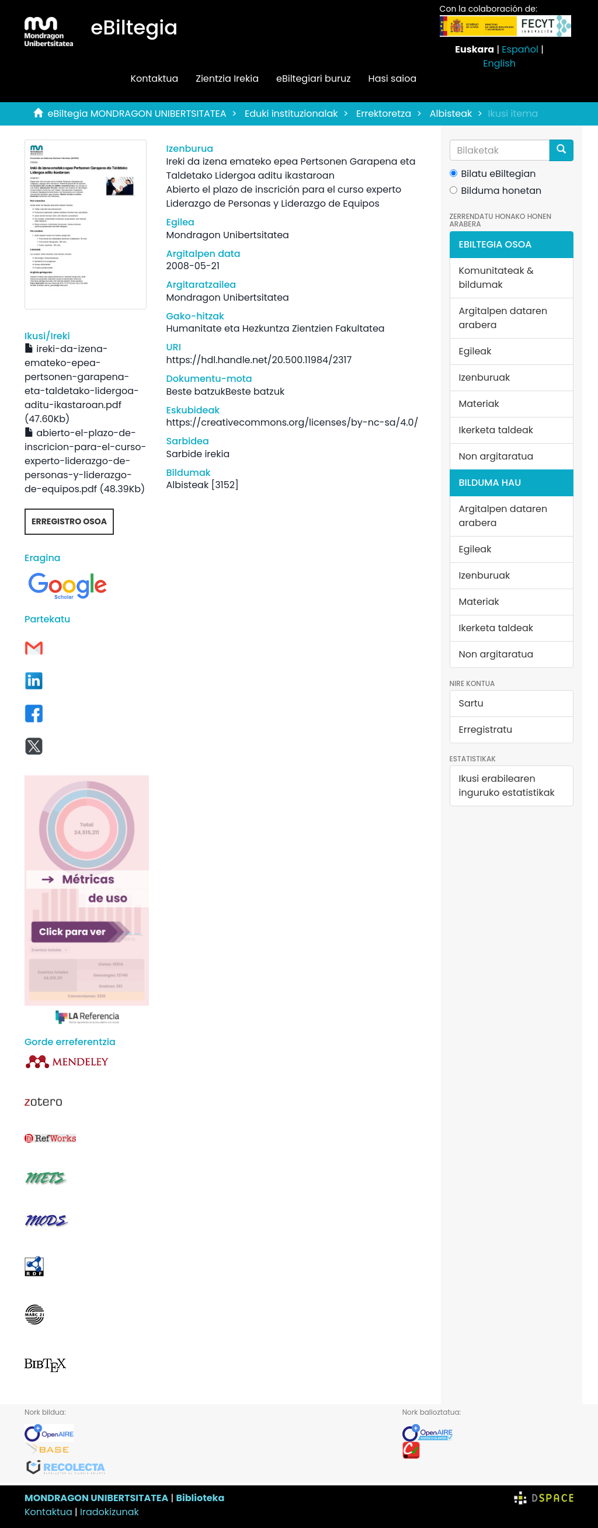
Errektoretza (383, 113)
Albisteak (451, 113)
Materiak (479, 403)
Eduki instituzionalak (291, 113)
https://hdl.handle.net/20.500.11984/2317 (259, 360)
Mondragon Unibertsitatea (227, 235)
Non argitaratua (496, 456)
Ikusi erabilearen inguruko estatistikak (507, 785)
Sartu (471, 703)
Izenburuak (484, 377)
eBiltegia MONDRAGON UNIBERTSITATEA (137, 113)
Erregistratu (486, 729)
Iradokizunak (109, 1512)
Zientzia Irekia (227, 78)
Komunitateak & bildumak (496, 277)
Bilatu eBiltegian (493, 173)
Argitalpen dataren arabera (503, 318)
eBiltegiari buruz (313, 78)
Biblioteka (200, 1498)
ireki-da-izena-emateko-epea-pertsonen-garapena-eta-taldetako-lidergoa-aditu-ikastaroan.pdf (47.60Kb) (82, 384)
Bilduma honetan (496, 190)
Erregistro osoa (69, 521)
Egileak (475, 351)
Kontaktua (154, 78)
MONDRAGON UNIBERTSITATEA (96, 1498)
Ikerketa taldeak (496, 430)
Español (520, 49)
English (499, 63)
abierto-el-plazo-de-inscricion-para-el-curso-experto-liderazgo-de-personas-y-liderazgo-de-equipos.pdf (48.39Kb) (85, 461)
